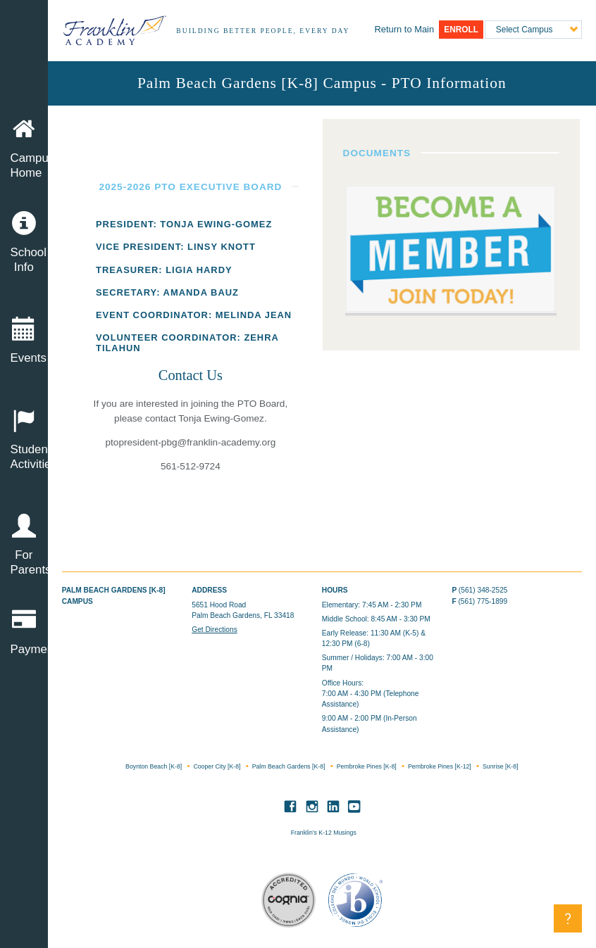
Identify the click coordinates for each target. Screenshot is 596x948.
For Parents (24, 545)
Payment (29, 632)
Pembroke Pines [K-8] (367, 766)
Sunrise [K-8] (501, 766)
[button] (568, 918)
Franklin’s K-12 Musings (323, 832)
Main (404, 29)
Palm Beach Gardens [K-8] (289, 766)
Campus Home (29, 148)
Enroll (461, 29)
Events (24, 341)
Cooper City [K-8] (217, 766)
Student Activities (24, 440)
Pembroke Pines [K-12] (440, 766)
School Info (24, 243)
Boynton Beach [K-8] (154, 766)
